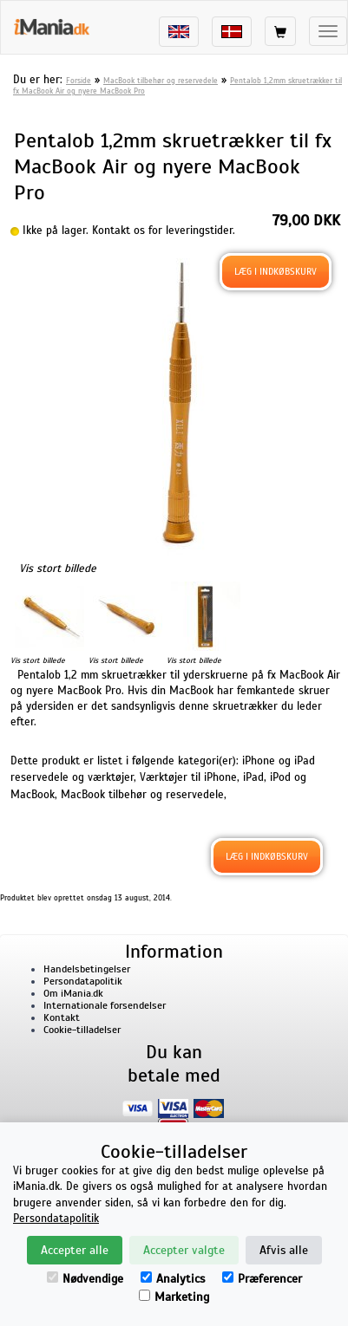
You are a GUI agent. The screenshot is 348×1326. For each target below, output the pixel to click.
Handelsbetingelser (86, 969)
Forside (78, 80)
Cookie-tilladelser (82, 1030)
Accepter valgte (184, 1250)
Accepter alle (74, 1250)
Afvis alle (283, 1250)
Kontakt (61, 1017)
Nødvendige (85, 1278)
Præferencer (262, 1278)
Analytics (173, 1278)
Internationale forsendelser (104, 1005)
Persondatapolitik (82, 981)
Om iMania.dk (73, 993)
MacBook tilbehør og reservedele (160, 80)
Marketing (174, 1297)
